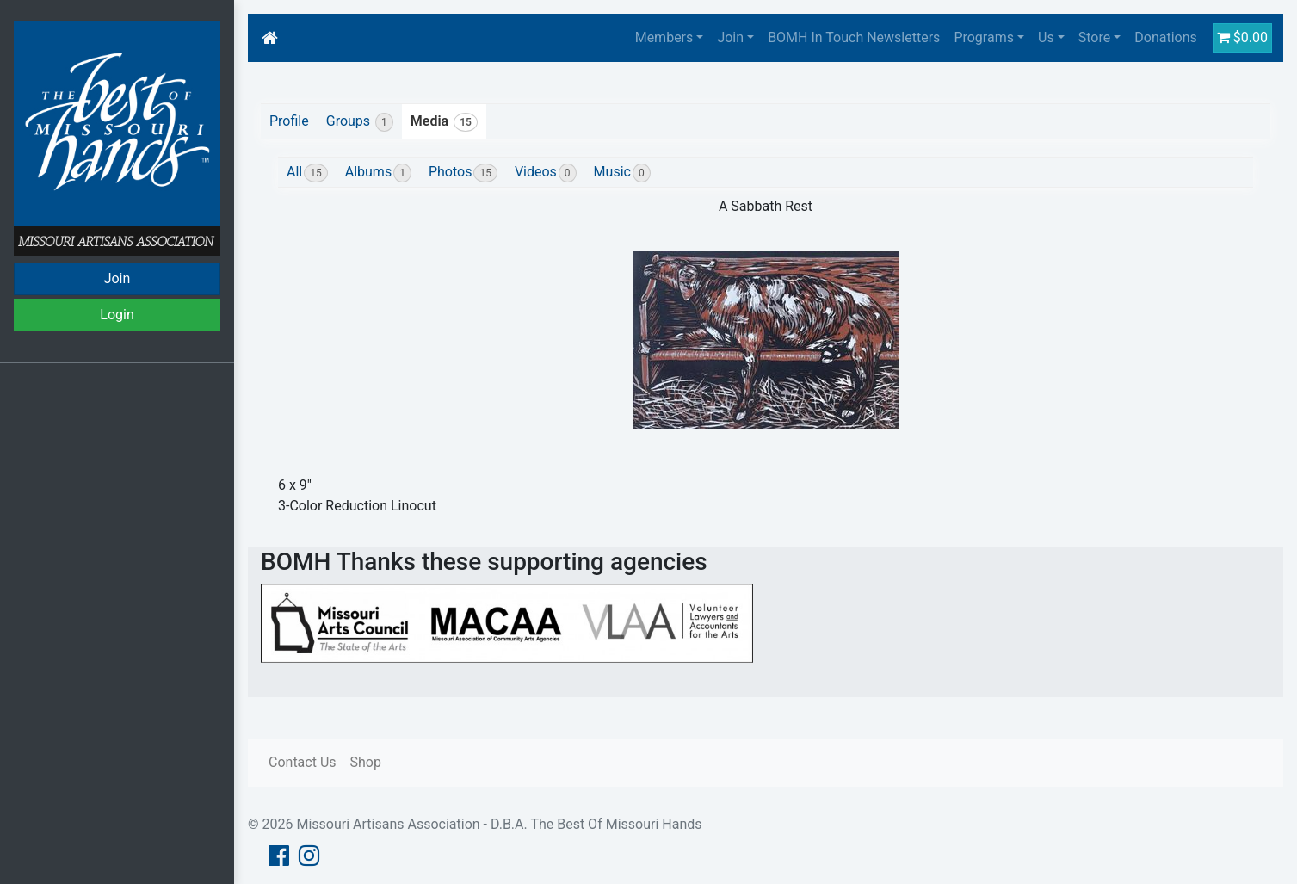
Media (444, 122)
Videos (546, 173)
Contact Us (303, 762)
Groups (359, 122)
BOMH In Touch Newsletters (854, 37)
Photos (463, 173)
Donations (1165, 37)
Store (1094, 37)
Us (1046, 37)
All (307, 173)
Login (116, 314)
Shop (365, 762)
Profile (289, 121)
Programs (984, 37)
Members (664, 37)
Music (622, 173)
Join (117, 278)
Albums (378, 173)
